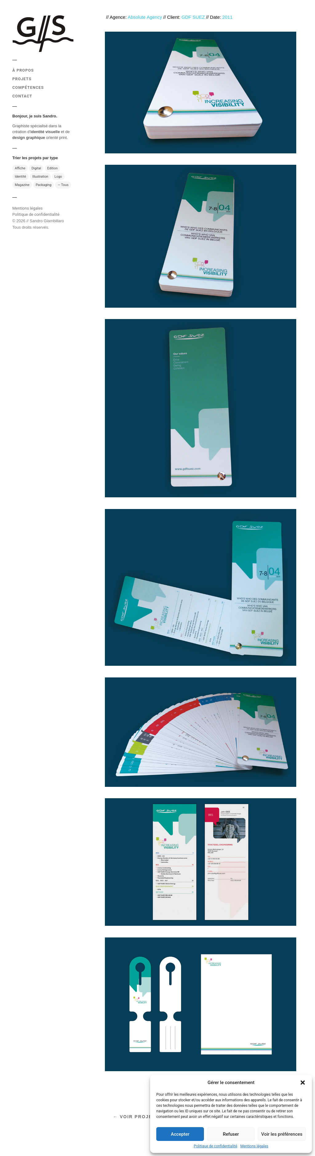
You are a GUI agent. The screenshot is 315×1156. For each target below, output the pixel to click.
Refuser (231, 1134)
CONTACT (22, 96)
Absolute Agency (145, 17)
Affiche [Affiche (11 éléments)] (20, 168)
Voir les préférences (281, 1134)
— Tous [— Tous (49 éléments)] (63, 185)
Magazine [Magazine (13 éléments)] (22, 185)
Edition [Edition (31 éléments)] (52, 168)
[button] (303, 1082)
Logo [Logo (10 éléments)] (58, 177)
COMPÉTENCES (28, 87)
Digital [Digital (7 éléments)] (36, 168)
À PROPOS (23, 70)
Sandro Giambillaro (47, 221)
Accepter (180, 1134)
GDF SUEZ (193, 17)
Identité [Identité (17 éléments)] (20, 177)
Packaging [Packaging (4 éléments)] (43, 185)
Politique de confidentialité (215, 1146)
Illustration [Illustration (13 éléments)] (40, 177)
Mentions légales (254, 1146)
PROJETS (21, 79)
